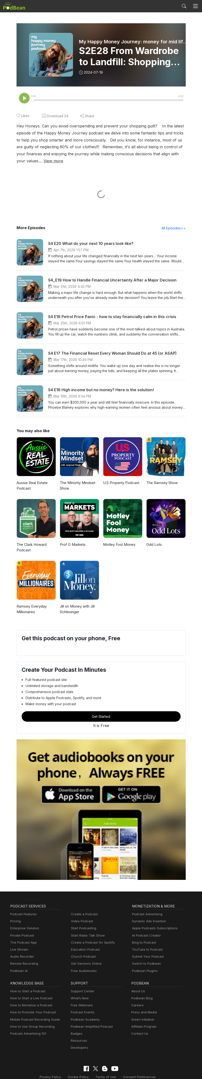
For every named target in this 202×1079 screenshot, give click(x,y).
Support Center (81, 984)
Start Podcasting (83, 922)
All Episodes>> (174, 221)
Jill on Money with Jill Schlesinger (77, 602)
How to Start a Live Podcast (30, 991)
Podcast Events (82, 1006)
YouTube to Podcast (146, 943)
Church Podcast (82, 950)
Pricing (15, 914)
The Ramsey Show (161, 476)
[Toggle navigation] (195, 6)
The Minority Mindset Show (77, 479)
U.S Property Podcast (120, 476)
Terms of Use (78, 1070)
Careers (137, 999)
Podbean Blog (141, 991)
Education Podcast (84, 943)
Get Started (101, 710)
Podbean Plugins (144, 964)
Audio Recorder (21, 950)
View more (171, 154)
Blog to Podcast (143, 936)
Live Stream (18, 943)
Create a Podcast (83, 907)
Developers (79, 1041)
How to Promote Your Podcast (31, 1006)
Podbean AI (18, 964)
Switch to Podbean (145, 957)
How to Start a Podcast (26, 984)
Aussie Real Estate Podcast (32, 479)
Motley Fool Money (118, 538)
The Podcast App (22, 936)
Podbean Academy (84, 1013)
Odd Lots (153, 538)
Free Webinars (81, 999)
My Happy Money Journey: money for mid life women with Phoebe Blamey (134, 41)
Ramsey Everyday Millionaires (31, 602)
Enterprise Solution (23, 922)
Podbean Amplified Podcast (90, 1020)
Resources (78, 1034)
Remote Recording (23, 957)
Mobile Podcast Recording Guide (33, 1013)
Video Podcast (81, 914)
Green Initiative (142, 1013)
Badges (76, 1027)
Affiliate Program (143, 1020)
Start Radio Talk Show (87, 929)
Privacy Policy (26, 1070)
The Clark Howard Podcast (31, 541)
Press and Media (143, 1006)
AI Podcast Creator (145, 929)
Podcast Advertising (146, 907)
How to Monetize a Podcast (29, 999)
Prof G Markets (72, 538)
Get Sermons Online (85, 957)
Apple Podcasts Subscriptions (153, 922)
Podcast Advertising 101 (27, 1027)
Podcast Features (22, 907)
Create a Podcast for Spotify (91, 936)
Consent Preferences (109, 1070)
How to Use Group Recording (31, 1020)
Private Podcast (21, 929)
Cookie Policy (52, 1070)
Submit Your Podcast (147, 950)
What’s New (79, 991)
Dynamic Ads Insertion (148, 914)
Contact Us (139, 1027)
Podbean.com (173, 1070)
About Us (137, 984)
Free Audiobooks (83, 964)
